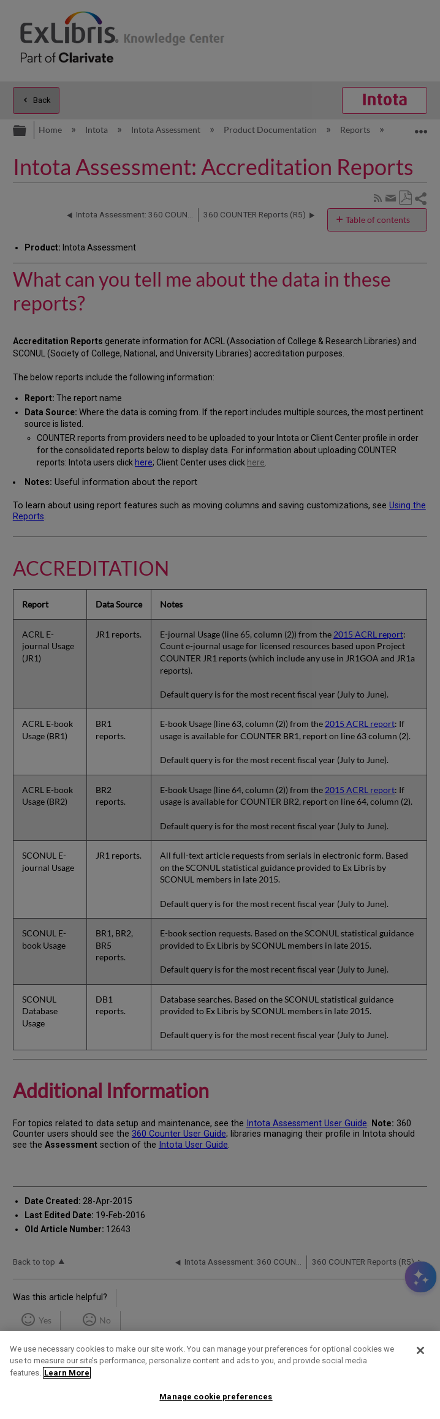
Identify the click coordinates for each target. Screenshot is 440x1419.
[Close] (420, 1350)
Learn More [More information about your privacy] (66, 1372)
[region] (220, 1375)
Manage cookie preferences (215, 1396)
